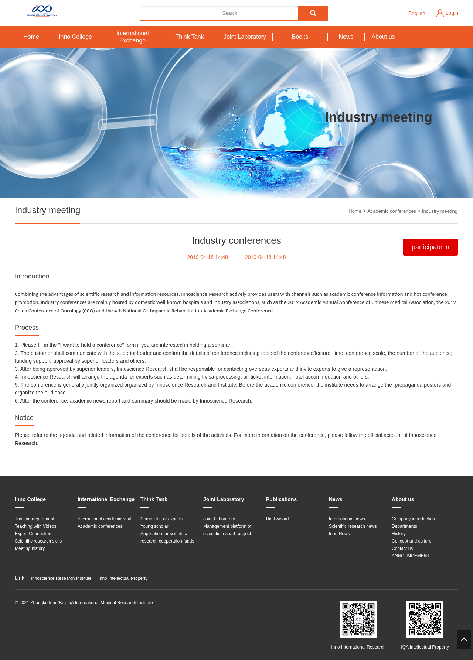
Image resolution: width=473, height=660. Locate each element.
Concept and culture (411, 541)
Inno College (75, 37)
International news (347, 518)
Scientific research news (353, 526)
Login (452, 13)
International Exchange (132, 37)
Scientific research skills (38, 541)
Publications (281, 499)
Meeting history (30, 548)
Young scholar (154, 526)
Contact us (402, 548)
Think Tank (189, 37)
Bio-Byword (277, 518)
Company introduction (413, 518)
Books (300, 37)
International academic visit (104, 518)
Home (31, 37)
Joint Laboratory (245, 37)
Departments (404, 526)
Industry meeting (439, 211)
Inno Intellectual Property (123, 578)
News (345, 37)
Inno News (339, 533)
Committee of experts (161, 518)
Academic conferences (391, 211)
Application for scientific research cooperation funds (167, 537)
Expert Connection (33, 533)
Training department (34, 518)
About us (383, 37)
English (416, 13)
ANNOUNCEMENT (411, 555)
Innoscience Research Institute (61, 578)
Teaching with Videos (36, 526)
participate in (430, 247)
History (398, 533)
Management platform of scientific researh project (227, 530)
